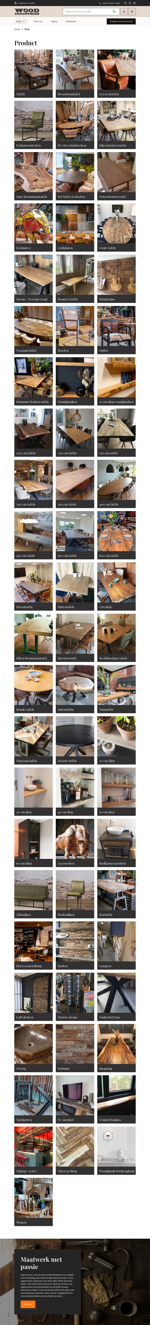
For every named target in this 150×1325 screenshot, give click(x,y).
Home (17, 29)
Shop (20, 21)
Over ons (38, 21)
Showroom (71, 21)
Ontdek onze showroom (121, 21)
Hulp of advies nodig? (109, 3)
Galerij (54, 21)
